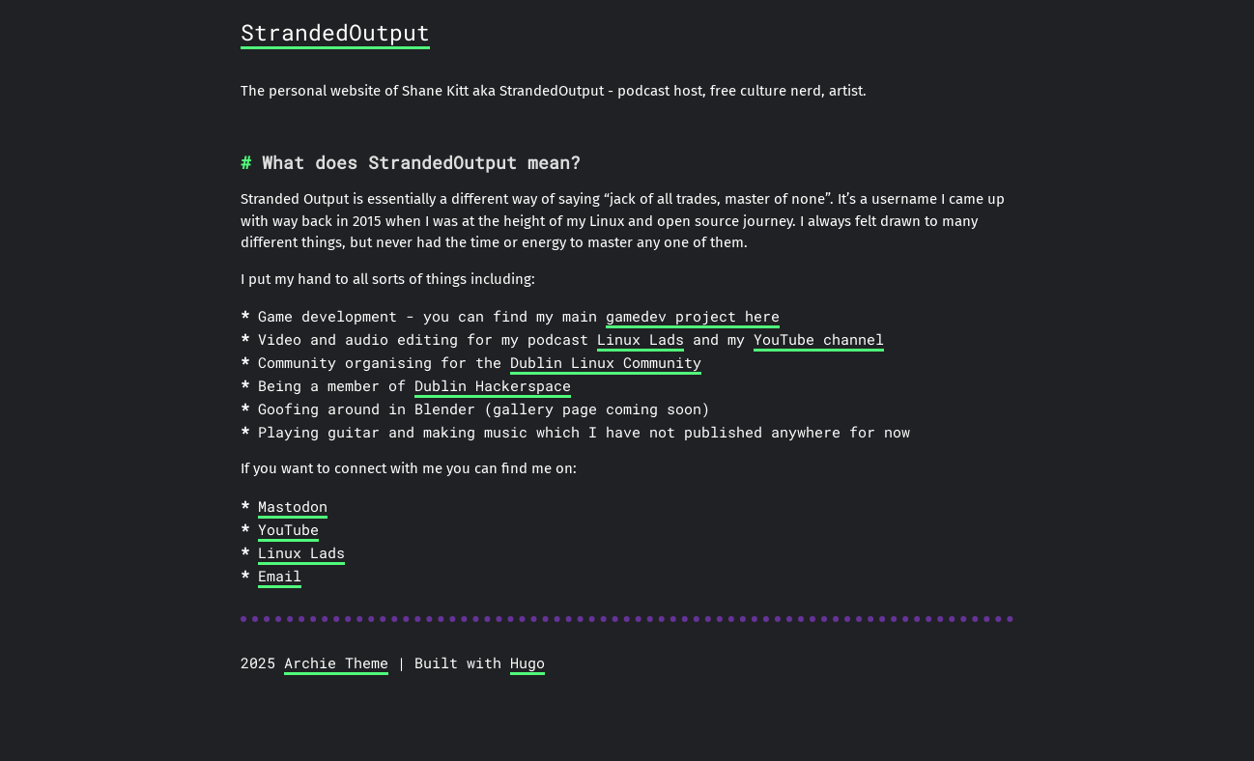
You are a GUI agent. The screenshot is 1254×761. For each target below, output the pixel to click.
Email (279, 575)
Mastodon (293, 506)
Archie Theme (336, 662)
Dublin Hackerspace (492, 385)
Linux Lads (640, 339)
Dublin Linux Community (605, 362)
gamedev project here (693, 315)
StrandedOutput (335, 31)
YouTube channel (819, 339)
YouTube (288, 529)
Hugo (527, 662)
